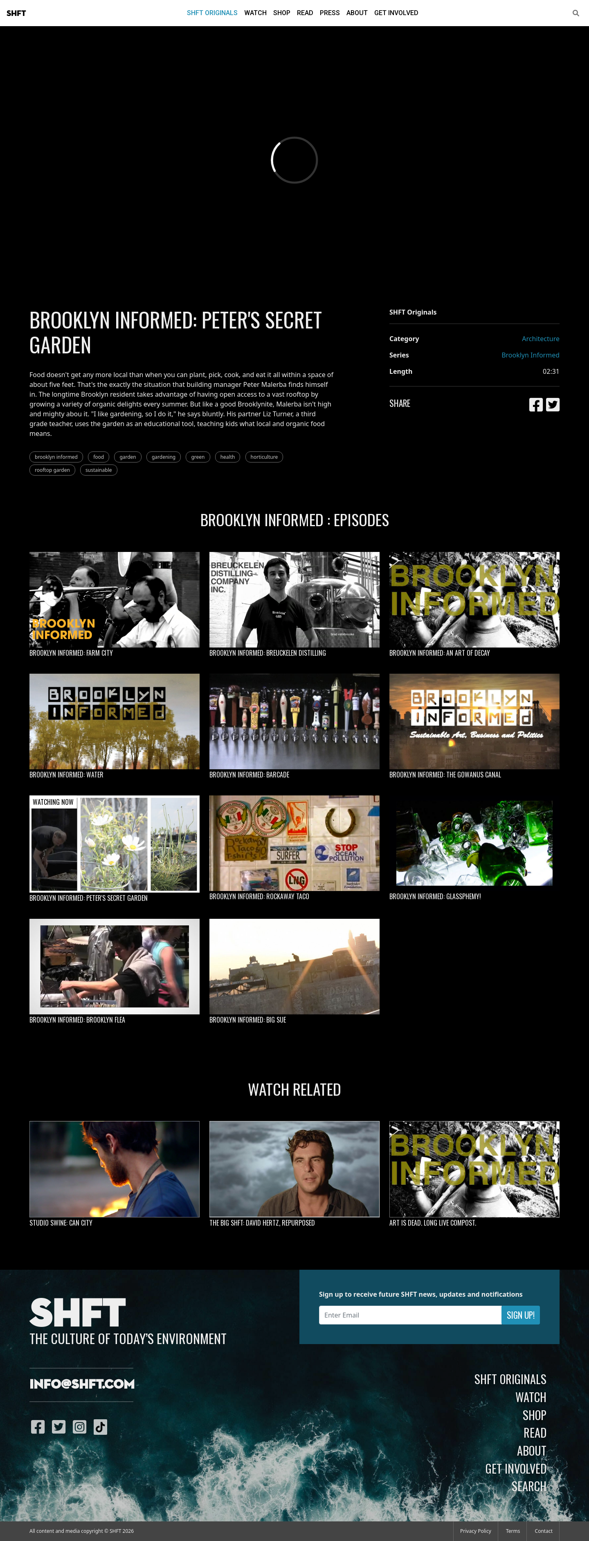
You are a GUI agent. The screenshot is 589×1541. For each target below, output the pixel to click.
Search (529, 1485)
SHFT (16, 13)
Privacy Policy (475, 1531)
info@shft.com (82, 1384)
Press (330, 13)
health (227, 456)
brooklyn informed (56, 456)
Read (305, 13)
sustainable (98, 470)
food (98, 456)
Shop (281, 13)
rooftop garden (52, 470)
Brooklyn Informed (530, 355)
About (357, 13)
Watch (255, 13)
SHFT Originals (212, 13)
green (198, 456)
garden (127, 456)
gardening (163, 456)
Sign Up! (521, 1315)
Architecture (541, 338)
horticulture (264, 456)
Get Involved (396, 13)
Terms (513, 1531)
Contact (544, 1531)
